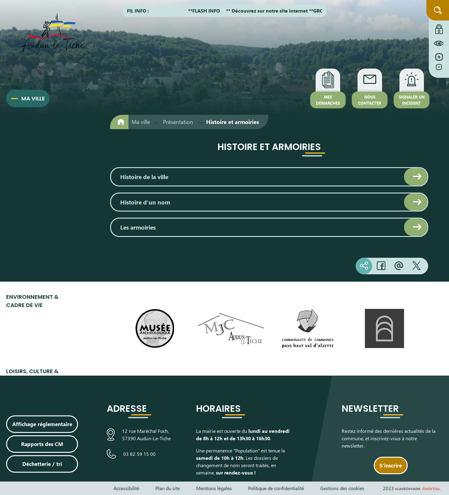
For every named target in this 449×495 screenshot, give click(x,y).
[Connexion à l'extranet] (439, 28)
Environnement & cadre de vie (32, 301)
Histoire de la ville (144, 177)
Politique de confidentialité (276, 488)
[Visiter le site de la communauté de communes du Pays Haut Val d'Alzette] (308, 328)
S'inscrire (391, 465)
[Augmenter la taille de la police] (439, 57)
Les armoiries (138, 227)
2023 (412, 488)
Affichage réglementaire (42, 424)
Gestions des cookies (342, 488)
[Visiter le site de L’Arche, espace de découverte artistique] (384, 328)
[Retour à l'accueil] (119, 122)
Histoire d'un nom (145, 202)
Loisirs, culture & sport (32, 375)
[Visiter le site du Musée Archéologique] (154, 328)
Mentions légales (214, 488)
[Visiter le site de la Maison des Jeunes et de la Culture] (231, 328)
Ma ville (33, 98)
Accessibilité (126, 488)
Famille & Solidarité (35, 230)
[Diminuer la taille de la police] (439, 70)
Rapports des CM (42, 444)
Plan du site (167, 488)
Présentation (178, 122)
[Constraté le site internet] (439, 43)
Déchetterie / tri (42, 463)
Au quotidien (25, 164)
